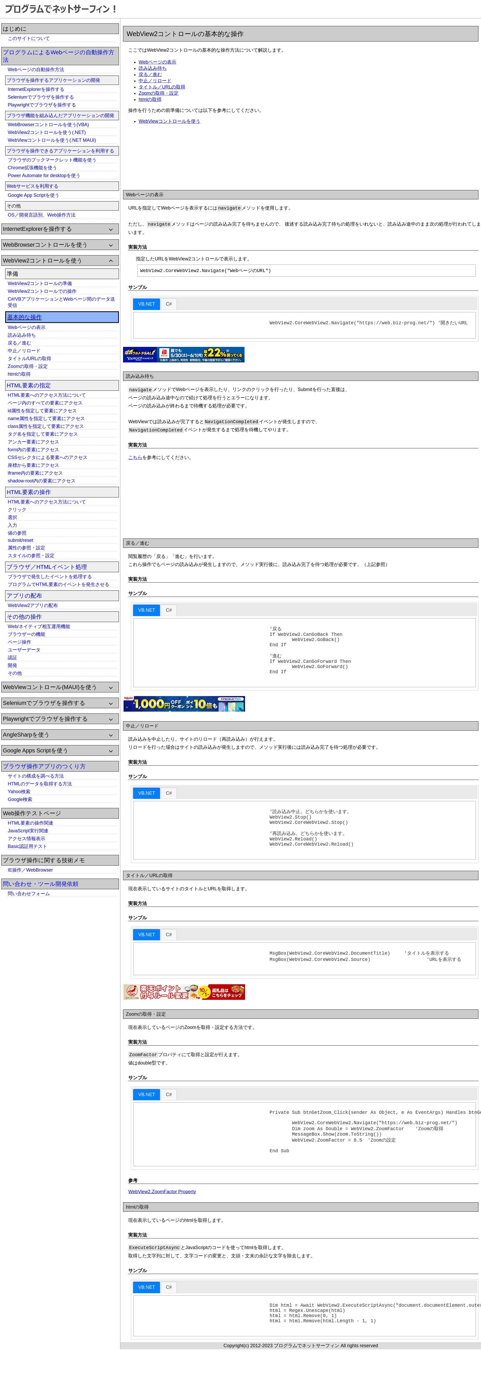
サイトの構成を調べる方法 (36, 776)
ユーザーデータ (24, 649)
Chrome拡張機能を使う (32, 167)
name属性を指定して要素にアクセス (46, 418)
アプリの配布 (24, 595)
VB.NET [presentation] (146, 304)
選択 (12, 517)
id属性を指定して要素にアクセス (42, 410)
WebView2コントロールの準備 (40, 283)
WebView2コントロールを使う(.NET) (47, 132)
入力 (12, 525)
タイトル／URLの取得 (162, 87)
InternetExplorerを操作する (36, 89)
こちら (135, 459)
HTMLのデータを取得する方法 (40, 783)
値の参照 (17, 533)
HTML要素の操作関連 (30, 823)
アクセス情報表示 (26, 838)
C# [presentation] (169, 304)
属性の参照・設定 (26, 547)
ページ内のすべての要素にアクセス (45, 403)
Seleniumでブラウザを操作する (41, 97)
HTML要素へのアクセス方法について (47, 395)
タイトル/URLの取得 (29, 358)
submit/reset (20, 540)
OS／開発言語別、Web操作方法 (42, 215)
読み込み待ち (22, 335)
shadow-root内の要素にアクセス (42, 480)
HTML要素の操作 (29, 492)
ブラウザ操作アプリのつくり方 (44, 766)
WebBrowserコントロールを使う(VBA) (48, 124)
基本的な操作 (24, 317)
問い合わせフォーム (29, 893)
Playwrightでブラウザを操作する (42, 104)
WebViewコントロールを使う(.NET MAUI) (52, 140)
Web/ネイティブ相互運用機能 (39, 626)
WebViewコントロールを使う (169, 121)
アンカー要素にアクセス (33, 441)
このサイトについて (29, 38)
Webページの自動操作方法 (36, 69)
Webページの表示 (26, 327)
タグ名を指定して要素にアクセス (43, 434)
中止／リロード (24, 350)
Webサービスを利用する (32, 186)
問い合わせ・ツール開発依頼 (40, 884)
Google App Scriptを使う (33, 195)
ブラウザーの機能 (26, 634)
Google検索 (20, 799)
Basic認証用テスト (27, 846)
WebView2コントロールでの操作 (42, 291)
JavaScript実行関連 (28, 830)
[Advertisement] (41, 979)
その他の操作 (24, 616)
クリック (17, 509)
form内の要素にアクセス (33, 449)
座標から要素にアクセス (33, 465)
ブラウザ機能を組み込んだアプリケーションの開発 (60, 115)
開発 (12, 665)
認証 (12, 657)
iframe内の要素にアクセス (35, 473)
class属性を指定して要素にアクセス (46, 426)
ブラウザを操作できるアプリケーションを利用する (60, 150)
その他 (15, 673)
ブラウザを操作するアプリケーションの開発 (53, 80)
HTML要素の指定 (29, 385)
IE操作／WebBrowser (30, 870)
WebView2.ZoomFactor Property (162, 1218)
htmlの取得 (19, 374)
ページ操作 (19, 642)
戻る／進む (19, 343)
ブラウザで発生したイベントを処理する (50, 576)
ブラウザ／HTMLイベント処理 (47, 567)
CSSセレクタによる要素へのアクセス (47, 457)
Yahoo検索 (19, 791)
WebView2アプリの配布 (33, 605)
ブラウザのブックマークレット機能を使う (52, 160)
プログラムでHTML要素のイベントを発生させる (58, 584)
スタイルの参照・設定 (31, 555)
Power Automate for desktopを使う (44, 175)
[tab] (146, 304)
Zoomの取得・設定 (28, 366)
